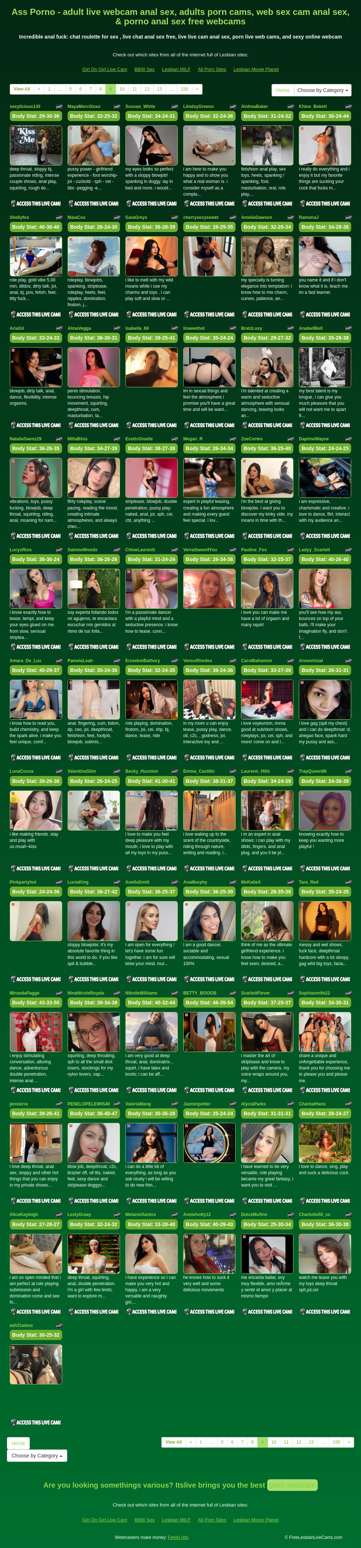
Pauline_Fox (254, 549)
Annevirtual (311, 660)
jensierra (19, 1104)
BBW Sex (145, 69)
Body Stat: (36, 116)
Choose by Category (322, 90)
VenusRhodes (197, 660)
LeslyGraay (79, 1214)
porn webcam (292, 1485)
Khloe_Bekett (313, 106)
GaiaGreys (136, 217)
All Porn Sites (212, 69)
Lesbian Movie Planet (255, 69)
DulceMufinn (254, 1214)
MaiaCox (76, 217)
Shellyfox (19, 217)
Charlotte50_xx (314, 1214)
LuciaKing (78, 882)
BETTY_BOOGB (199, 993)
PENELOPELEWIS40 (89, 1104)
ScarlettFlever (255, 993)
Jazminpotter (196, 1104)
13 (159, 89)
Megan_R (192, 438)
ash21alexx (21, 1325)
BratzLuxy (251, 328)
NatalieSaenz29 (25, 438)
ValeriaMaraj (138, 1104)
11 (134, 89)
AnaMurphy (195, 882)
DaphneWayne (314, 438)
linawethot (194, 328)
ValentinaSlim (82, 771)
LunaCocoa (21, 771)
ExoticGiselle (139, 438)
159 (184, 89)
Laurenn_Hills (255, 771)
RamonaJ (308, 217)
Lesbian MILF (176, 69)
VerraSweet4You (200, 549)
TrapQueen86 (312, 771)
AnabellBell (310, 328)
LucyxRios (21, 549)
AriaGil (17, 328)
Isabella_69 (137, 328)
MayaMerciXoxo (84, 106)
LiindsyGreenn (198, 106)
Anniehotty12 (197, 1214)
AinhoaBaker (254, 106)
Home (283, 90)
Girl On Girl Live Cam (104, 69)
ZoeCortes (251, 438)
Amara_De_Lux (25, 660)
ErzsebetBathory (142, 660)
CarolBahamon (256, 660)
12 (147, 89)
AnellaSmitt (137, 882)
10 (122, 89)
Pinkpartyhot (23, 882)
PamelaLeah (80, 660)
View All (22, 89)
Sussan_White (140, 106)
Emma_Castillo (198, 771)
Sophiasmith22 (314, 993)
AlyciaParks (253, 1104)
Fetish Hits (178, 1537)
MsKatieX (251, 882)
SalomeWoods (82, 549)
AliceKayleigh (24, 1214)
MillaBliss (78, 438)
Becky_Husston (141, 771)
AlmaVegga (79, 328)
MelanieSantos (140, 1214)
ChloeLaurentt (140, 549)
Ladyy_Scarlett (314, 549)
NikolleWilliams (141, 993)
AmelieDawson (256, 217)
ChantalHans (312, 1104)
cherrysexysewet (200, 217)
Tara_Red (308, 882)
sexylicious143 (25, 106)
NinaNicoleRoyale (86, 993)
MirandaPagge (25, 993)
